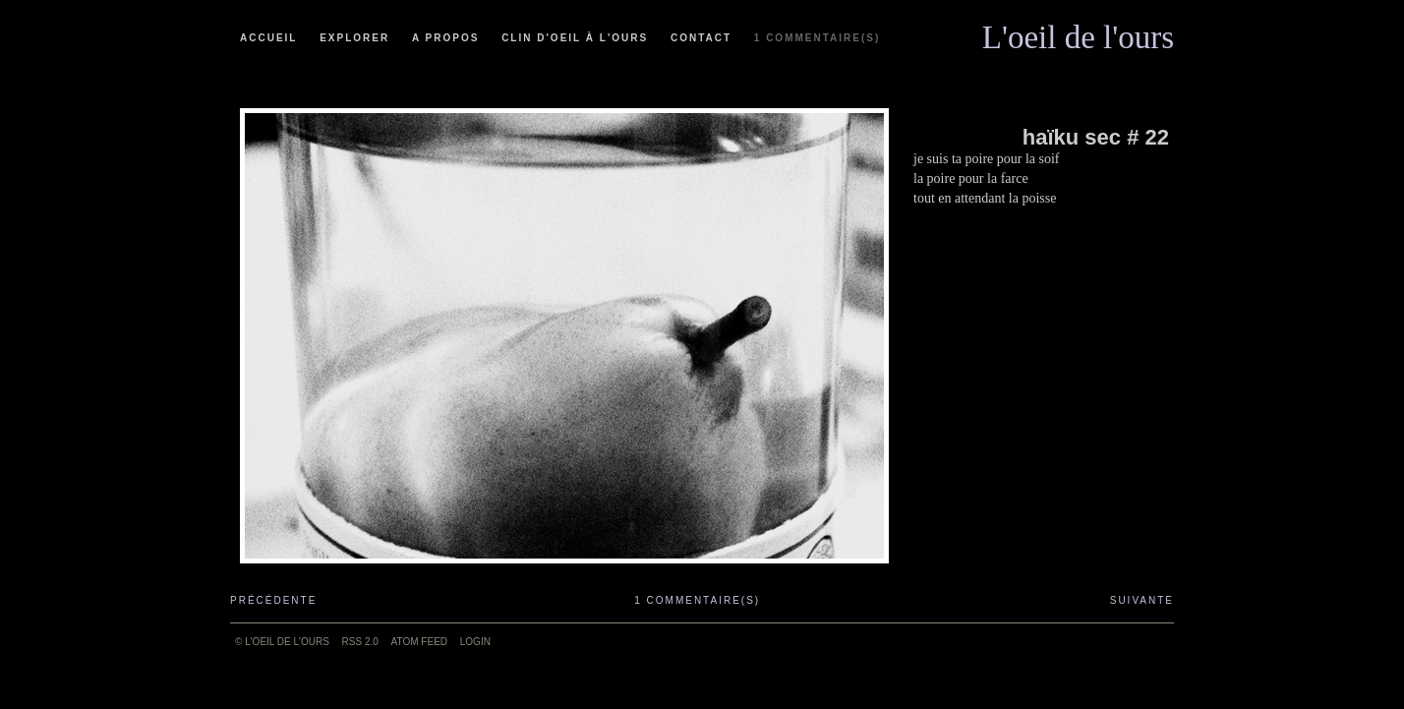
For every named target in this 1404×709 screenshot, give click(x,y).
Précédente (273, 600)
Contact (701, 37)
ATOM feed (419, 641)
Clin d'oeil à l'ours (574, 37)
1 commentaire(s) (817, 37)
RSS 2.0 (360, 641)
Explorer (354, 37)
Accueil (268, 37)
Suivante (1142, 600)
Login (475, 641)
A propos (445, 37)
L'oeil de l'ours (1078, 32)
